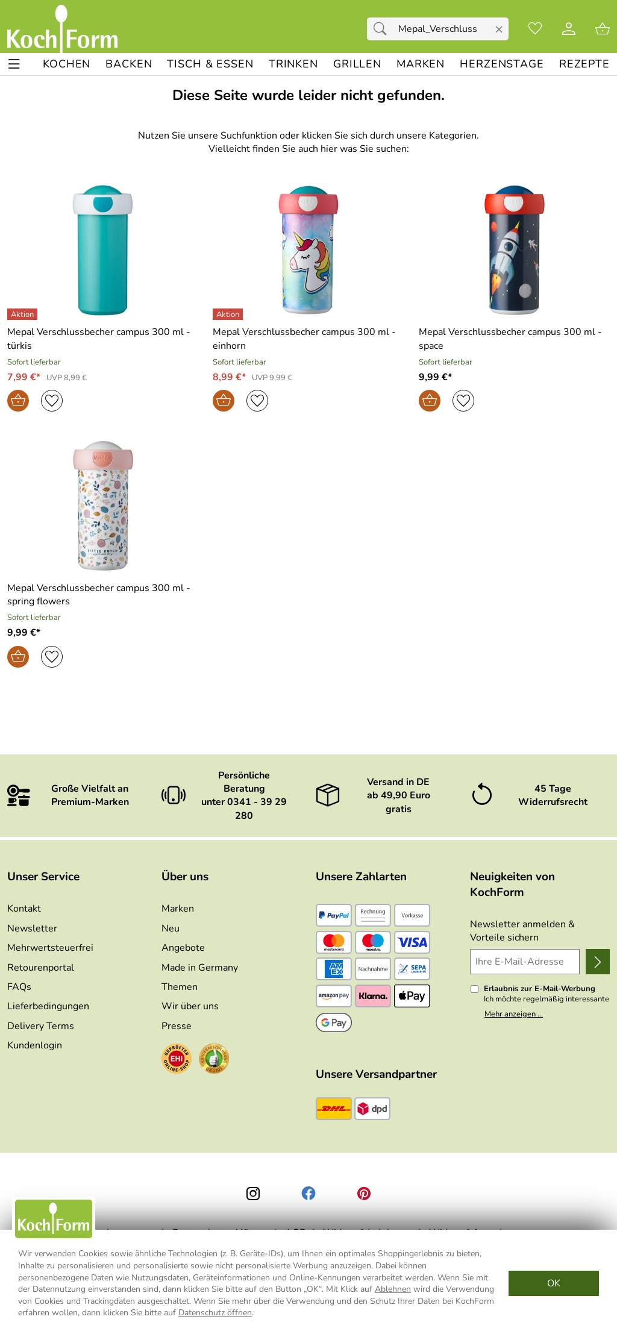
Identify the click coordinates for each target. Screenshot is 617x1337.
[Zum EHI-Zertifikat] (176, 1060)
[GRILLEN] (357, 64)
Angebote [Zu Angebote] (183, 947)
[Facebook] (308, 1194)
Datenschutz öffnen (215, 1312)
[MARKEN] (420, 64)
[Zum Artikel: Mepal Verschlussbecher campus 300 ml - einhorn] (308, 338)
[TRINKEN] (293, 64)
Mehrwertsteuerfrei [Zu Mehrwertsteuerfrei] (50, 947)
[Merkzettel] (535, 29)
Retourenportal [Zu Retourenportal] (40, 967)
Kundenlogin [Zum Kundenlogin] (34, 1045)
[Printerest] (364, 1194)
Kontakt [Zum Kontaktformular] (24, 908)
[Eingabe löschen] (499, 29)
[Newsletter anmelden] (598, 961)
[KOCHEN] (66, 64)
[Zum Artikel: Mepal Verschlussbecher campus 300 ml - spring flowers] (102, 595)
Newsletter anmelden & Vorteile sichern (522, 931)
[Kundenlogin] (569, 29)
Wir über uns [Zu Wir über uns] (190, 1006)
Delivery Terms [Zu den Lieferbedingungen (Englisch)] (40, 1026)
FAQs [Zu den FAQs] (19, 987)
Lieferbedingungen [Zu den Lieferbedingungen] (48, 1006)
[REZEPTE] (584, 64)
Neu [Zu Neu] (170, 928)
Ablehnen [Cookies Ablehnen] (393, 1289)
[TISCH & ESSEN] (210, 64)
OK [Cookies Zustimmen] (553, 1283)
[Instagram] (253, 1194)
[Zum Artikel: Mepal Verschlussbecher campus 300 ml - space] (514, 338)
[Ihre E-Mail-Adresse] (525, 961)
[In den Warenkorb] (18, 401)
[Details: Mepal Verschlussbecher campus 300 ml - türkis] (23, 314)
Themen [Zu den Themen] (179, 987)
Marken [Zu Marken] (177, 908)
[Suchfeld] (438, 28)
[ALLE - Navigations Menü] (14, 64)
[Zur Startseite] (62, 29)
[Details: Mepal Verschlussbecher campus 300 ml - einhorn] (229, 314)
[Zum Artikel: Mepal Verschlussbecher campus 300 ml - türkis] (102, 338)
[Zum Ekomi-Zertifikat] (214, 1060)
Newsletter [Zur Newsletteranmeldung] (32, 928)
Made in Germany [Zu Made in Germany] (199, 967)
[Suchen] (383, 28)
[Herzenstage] (502, 64)
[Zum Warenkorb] (602, 29)
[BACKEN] (128, 64)
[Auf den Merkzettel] (52, 401)
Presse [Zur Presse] (176, 1026)
